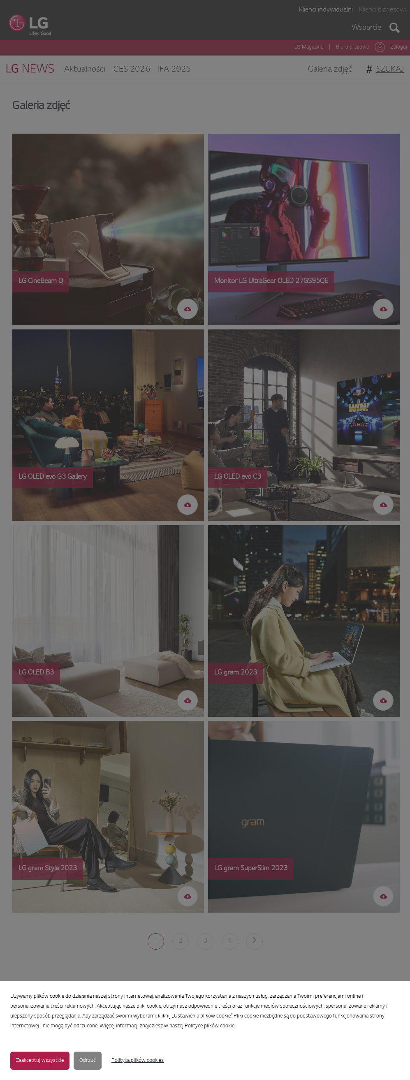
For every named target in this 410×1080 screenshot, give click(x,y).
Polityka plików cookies (137, 1061)
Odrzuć (87, 1061)
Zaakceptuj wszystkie (40, 1061)
